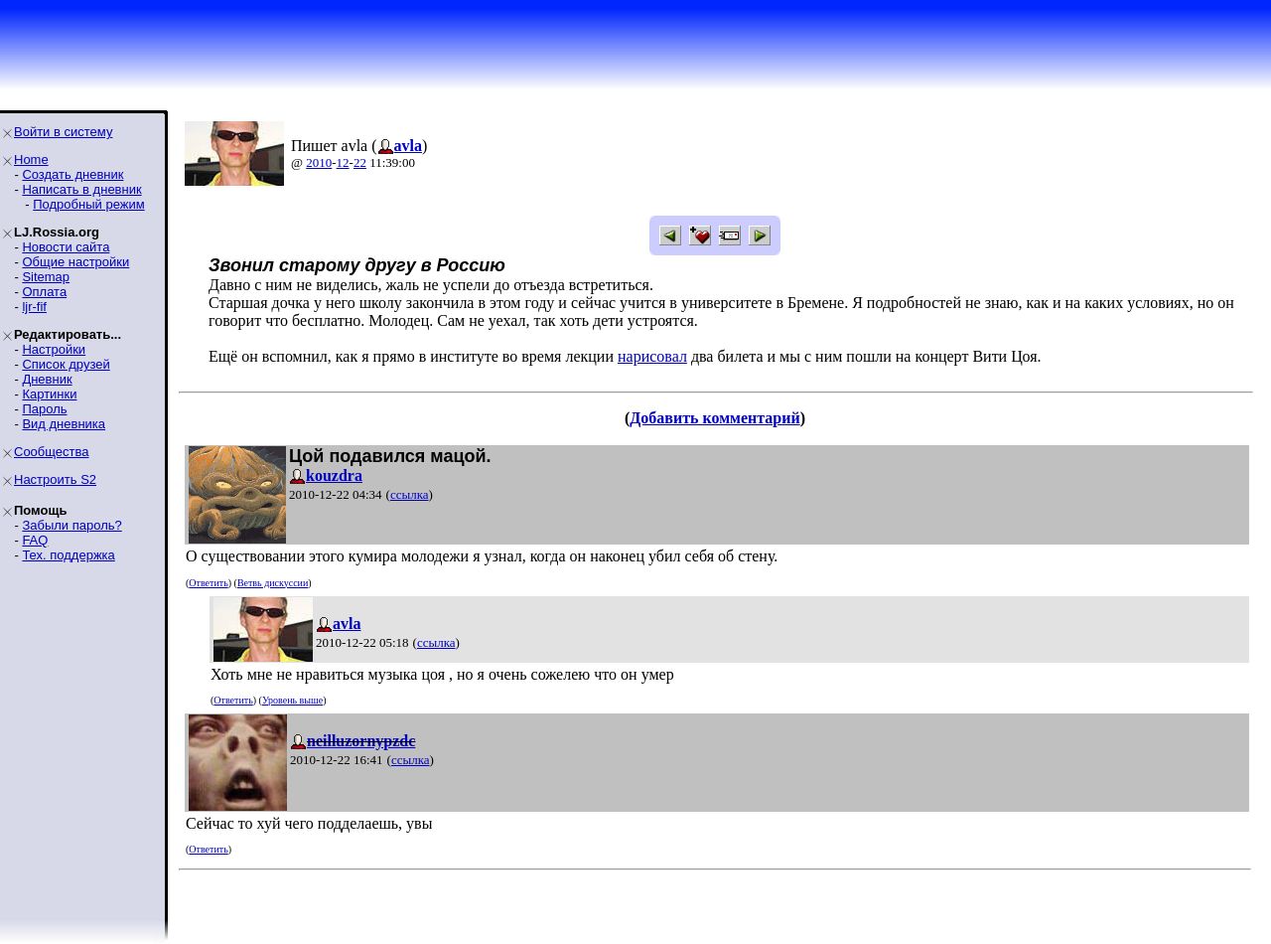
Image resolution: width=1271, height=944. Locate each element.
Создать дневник (72, 174)
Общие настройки (75, 261)
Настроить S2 (55, 479)
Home (31, 159)
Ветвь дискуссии (272, 582)
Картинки (49, 394)
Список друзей (65, 364)
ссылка (409, 494)
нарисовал (652, 356)
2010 (319, 162)
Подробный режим (88, 204)
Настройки (53, 349)
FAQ (35, 540)
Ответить (208, 582)
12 (343, 162)
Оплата (44, 291)
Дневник (46, 379)
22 (359, 162)
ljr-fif (34, 306)
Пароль (44, 408)
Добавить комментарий (714, 417)
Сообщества (51, 451)
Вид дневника (63, 423)
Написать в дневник (81, 189)
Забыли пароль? (71, 525)
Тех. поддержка (68, 555)
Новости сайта (65, 246)
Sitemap (46, 276)
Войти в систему (63, 131)
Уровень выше (292, 700)
